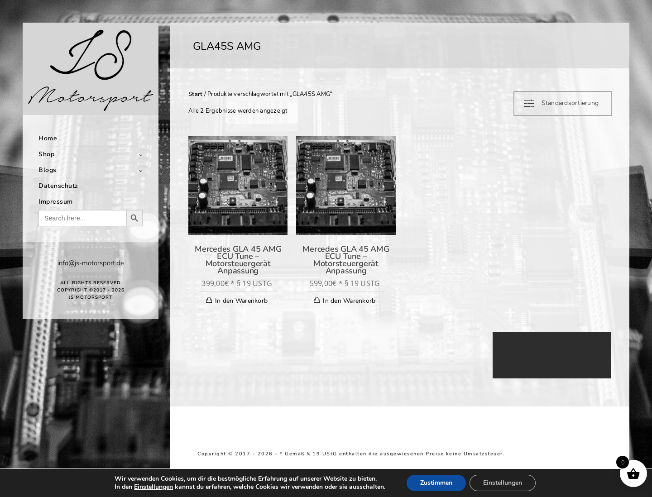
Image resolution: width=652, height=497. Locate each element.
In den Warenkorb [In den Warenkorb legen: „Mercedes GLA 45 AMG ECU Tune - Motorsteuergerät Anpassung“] (241, 300)
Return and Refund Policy (544, 453)
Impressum (55, 201)
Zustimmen (436, 482)
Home (47, 138)
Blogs (47, 170)
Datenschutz (58, 186)
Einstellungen (153, 487)
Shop (46, 154)
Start (195, 94)
